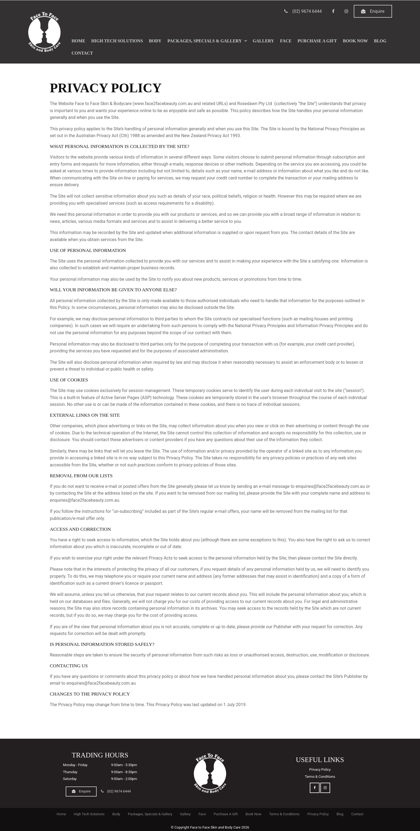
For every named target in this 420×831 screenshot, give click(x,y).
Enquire (377, 11)
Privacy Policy (320, 769)
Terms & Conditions (320, 777)
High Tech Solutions (117, 40)
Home (79, 40)
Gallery (263, 40)
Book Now (355, 40)
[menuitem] (61, 814)
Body (155, 40)
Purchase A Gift (317, 40)
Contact (82, 52)
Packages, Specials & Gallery (205, 40)
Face (286, 40)
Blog (380, 40)
